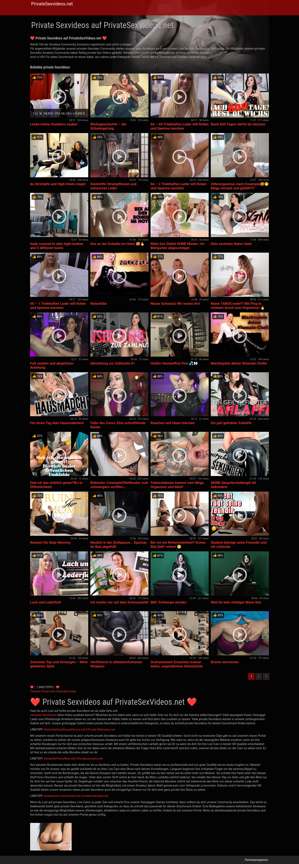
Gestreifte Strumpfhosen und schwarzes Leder (113, 186)
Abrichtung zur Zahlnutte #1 (112, 363)
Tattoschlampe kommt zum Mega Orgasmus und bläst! (177, 485)
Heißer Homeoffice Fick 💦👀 (174, 363)
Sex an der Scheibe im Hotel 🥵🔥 (117, 244)
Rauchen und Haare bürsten (173, 423)
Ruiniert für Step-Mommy (50, 542)
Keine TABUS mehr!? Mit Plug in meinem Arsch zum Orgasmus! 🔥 (238, 305)
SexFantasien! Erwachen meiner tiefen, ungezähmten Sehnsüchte (177, 664)
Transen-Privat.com (42, 691)
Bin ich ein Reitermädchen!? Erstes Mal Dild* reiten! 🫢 (178, 544)
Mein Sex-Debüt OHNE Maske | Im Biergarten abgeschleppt (177, 246)
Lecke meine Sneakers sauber (54, 124)
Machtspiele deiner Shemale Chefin (239, 363)
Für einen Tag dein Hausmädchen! (57, 423)
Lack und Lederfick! (45, 602)
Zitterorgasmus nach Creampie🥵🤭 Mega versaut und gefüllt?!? (240, 186)
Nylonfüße (98, 303)
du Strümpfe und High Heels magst (58, 184)
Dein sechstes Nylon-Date (231, 244)
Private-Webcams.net (101, 729)
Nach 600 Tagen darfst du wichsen (238, 124)
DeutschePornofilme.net (59, 758)
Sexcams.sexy (66, 691)
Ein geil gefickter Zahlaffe (231, 423)
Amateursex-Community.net (62, 796)
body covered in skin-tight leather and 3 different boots (56, 246)
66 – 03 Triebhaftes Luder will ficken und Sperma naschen (179, 126)
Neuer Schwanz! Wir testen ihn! (175, 303)
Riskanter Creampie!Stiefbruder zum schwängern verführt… (119, 485)
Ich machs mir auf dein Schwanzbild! (119, 602)
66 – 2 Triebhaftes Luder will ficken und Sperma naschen (178, 186)
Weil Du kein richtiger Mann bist (236, 602)
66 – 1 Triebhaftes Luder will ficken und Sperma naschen (58, 305)
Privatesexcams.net (90, 758)
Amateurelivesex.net (95, 796)
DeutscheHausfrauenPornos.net (64, 729)
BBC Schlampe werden (168, 602)
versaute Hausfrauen (43, 715)
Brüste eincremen (225, 662)
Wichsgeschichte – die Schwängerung (108, 126)
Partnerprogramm (256, 860)
